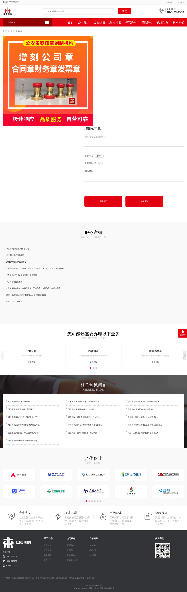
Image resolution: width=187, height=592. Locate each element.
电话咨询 (144, 201)
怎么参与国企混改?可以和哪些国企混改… (144, 402)
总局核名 (115, 22)
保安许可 (131, 22)
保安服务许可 (72, 560)
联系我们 (169, 2)
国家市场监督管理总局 (45, 578)
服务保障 (47, 555)
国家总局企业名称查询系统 (23, 578)
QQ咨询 (183, 335)
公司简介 (47, 545)
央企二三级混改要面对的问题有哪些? (143, 433)
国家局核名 (71, 555)
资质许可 (147, 22)
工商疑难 (70, 545)
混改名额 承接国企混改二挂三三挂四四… (84, 402)
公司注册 (84, 22)
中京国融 (93, 555)
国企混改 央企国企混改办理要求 (21, 409)
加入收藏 (181, 2)
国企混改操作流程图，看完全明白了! (23, 417)
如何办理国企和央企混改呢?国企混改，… (25, 441)
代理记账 (162, 22)
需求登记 (103, 201)
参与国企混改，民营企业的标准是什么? (144, 417)
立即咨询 (31, 362)
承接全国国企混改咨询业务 (19, 402)
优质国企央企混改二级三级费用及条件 (23, 433)
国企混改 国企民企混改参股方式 (141, 409)
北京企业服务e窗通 (76, 578)
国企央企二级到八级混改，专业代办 (82, 433)
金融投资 (99, 22)
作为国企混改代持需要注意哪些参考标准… (85, 425)
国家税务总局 (61, 578)
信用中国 (90, 578)
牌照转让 (70, 550)
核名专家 (93, 550)
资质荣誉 (47, 550)
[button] (184, 355)
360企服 (92, 545)
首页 (71, 22)
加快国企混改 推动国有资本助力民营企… (24, 425)
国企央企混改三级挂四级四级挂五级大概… (145, 425)
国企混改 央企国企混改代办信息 (81, 409)
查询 (124, 11)
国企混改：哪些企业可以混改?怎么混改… (84, 417)
